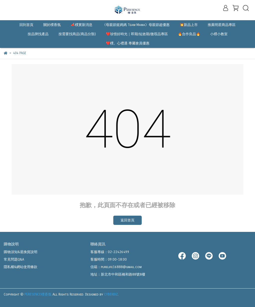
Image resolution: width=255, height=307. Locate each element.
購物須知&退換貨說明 (20, 252)
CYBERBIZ (111, 294)
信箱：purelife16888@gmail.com (116, 267)
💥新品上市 (189, 25)
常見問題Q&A (14, 259)
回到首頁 (26, 25)
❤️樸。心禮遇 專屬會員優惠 (127, 43)
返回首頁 (127, 220)
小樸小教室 (219, 34)
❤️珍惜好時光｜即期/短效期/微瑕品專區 (137, 34)
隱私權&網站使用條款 (20, 267)
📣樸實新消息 (81, 25)
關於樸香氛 (52, 25)
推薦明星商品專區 (222, 25)
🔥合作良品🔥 (189, 34)
